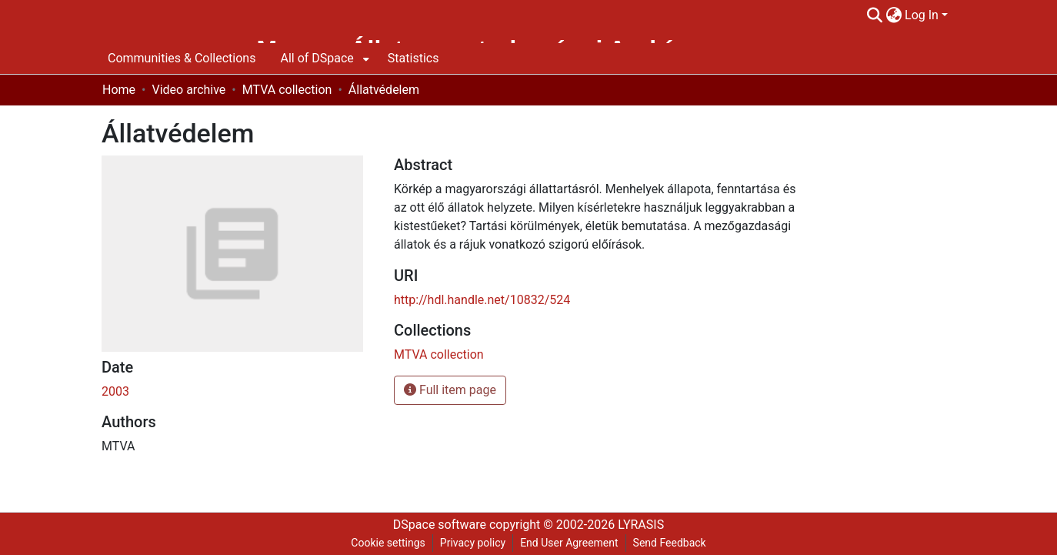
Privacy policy (472, 543)
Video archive (188, 89)
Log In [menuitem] (922, 15)
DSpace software (439, 524)
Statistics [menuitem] (413, 58)
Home (118, 89)
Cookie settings (388, 543)
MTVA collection (287, 89)
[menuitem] (893, 15)
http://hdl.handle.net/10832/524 (482, 300)
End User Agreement (569, 543)
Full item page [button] (450, 390)
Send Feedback (669, 543)
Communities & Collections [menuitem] (181, 58)
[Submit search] (874, 15)
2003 (115, 391)
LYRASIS (641, 524)
